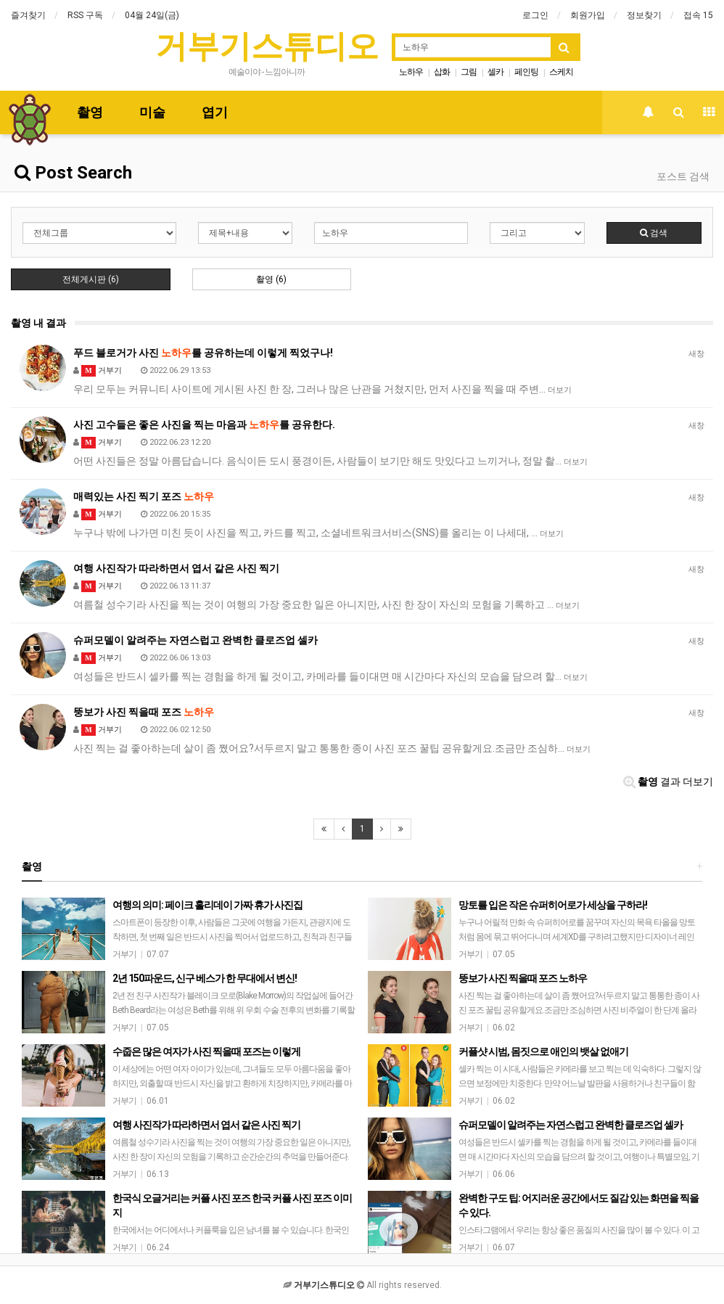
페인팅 (526, 72)
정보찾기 (644, 15)
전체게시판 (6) (90, 279)
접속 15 (698, 15)
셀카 (495, 72)
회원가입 (587, 15)
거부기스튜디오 (267, 46)
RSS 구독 (85, 15)
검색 (653, 233)
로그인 (535, 15)
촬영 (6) (271, 279)
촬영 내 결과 (38, 323)
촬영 (90, 112)
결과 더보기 (668, 781)
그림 (469, 72)
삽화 (442, 72)
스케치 (561, 72)
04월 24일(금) (152, 15)
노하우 (411, 72)
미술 (152, 112)
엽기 (215, 112)
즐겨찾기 (28, 15)
